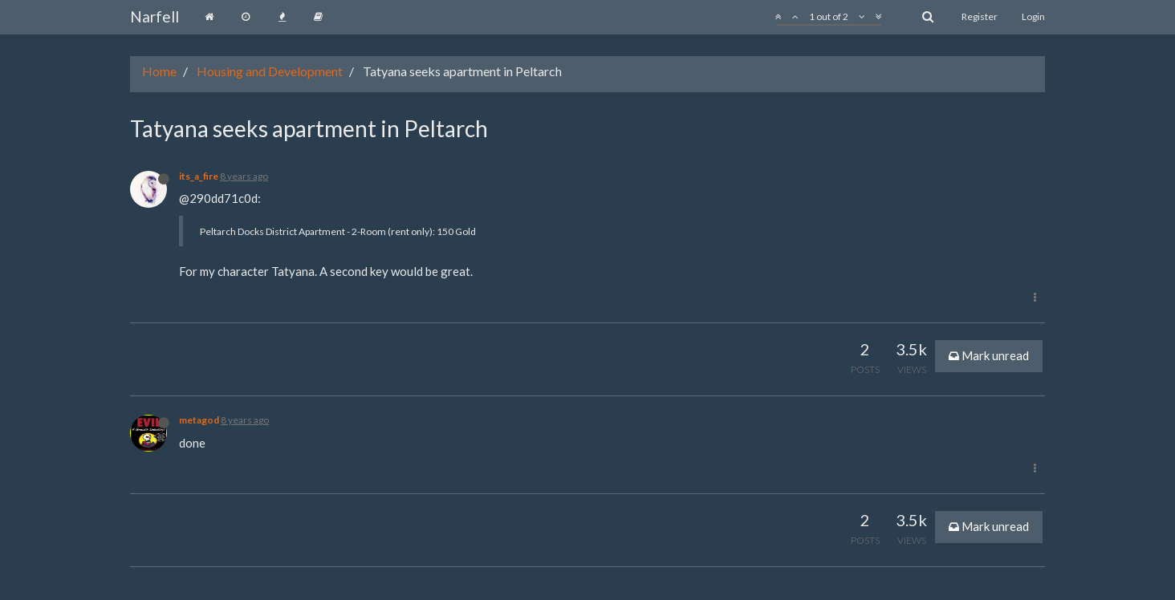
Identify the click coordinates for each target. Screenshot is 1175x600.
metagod (199, 420)
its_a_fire (198, 176)
